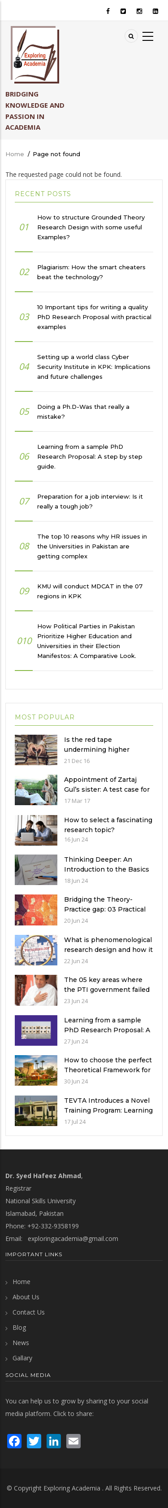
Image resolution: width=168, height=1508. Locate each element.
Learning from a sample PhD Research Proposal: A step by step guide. (89, 456)
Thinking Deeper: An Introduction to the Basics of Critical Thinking (106, 869)
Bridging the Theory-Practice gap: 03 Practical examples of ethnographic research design (106, 914)
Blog (19, 1327)
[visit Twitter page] (34, 1440)
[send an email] (73, 1440)
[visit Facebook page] (14, 1440)
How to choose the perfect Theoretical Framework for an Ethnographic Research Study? (108, 1075)
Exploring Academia (71, 1488)
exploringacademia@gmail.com (73, 1238)
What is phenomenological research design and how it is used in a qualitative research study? (108, 954)
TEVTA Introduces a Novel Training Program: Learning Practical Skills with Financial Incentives (108, 1115)
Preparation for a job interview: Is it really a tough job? (90, 501)
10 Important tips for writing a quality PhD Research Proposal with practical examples (94, 316)
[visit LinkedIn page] (54, 1440)
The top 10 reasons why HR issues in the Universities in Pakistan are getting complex (92, 546)
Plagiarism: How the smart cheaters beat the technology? (91, 272)
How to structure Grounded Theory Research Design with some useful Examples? (91, 227)
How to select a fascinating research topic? (108, 825)
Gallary (22, 1358)
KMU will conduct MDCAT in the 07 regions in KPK (89, 591)
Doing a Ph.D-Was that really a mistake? (83, 411)
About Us (26, 1297)
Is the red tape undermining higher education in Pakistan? (101, 749)
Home (14, 154)
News (21, 1342)
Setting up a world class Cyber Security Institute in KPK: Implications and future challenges (94, 366)
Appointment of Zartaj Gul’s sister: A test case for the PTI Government (107, 789)
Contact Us (29, 1312)
